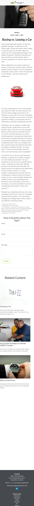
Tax (17, 503)
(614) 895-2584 (19, 476)
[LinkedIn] (17, 488)
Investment (17, 498)
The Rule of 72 (5, 307)
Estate (17, 500)
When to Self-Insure (7, 380)
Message (4, 245)
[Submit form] (6, 261)
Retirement (17, 496)
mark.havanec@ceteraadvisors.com (17, 485)
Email (3, 234)
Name (3, 223)
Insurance (17, 501)
